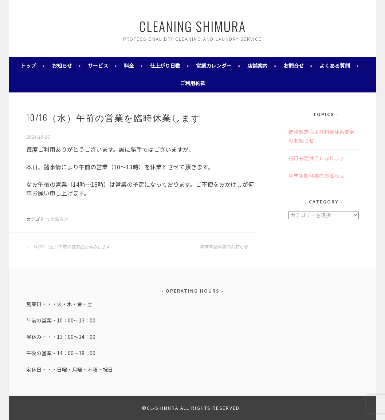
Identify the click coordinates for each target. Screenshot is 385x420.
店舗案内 (257, 65)
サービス (98, 65)
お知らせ (62, 65)
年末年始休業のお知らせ (227, 246)
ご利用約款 (192, 83)
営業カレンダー (214, 65)
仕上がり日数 (165, 65)
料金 (129, 65)
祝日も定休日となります (316, 158)
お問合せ (293, 65)
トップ (28, 65)
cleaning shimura (192, 26)
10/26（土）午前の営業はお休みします (68, 246)
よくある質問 (334, 65)
